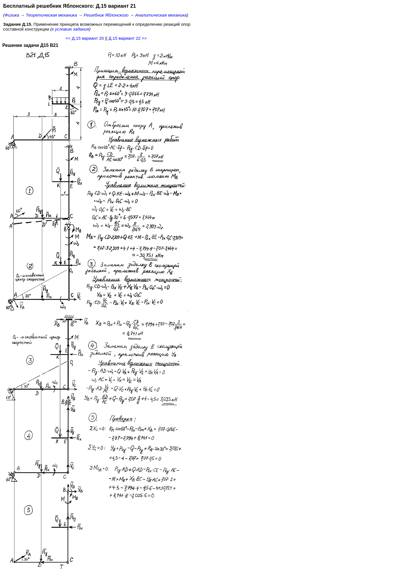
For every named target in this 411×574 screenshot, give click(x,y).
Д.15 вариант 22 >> (127, 38)
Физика (12, 15)
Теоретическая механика (51, 15)
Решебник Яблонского (106, 15)
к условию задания (70, 29)
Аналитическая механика (161, 15)
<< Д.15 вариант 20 (85, 38)
